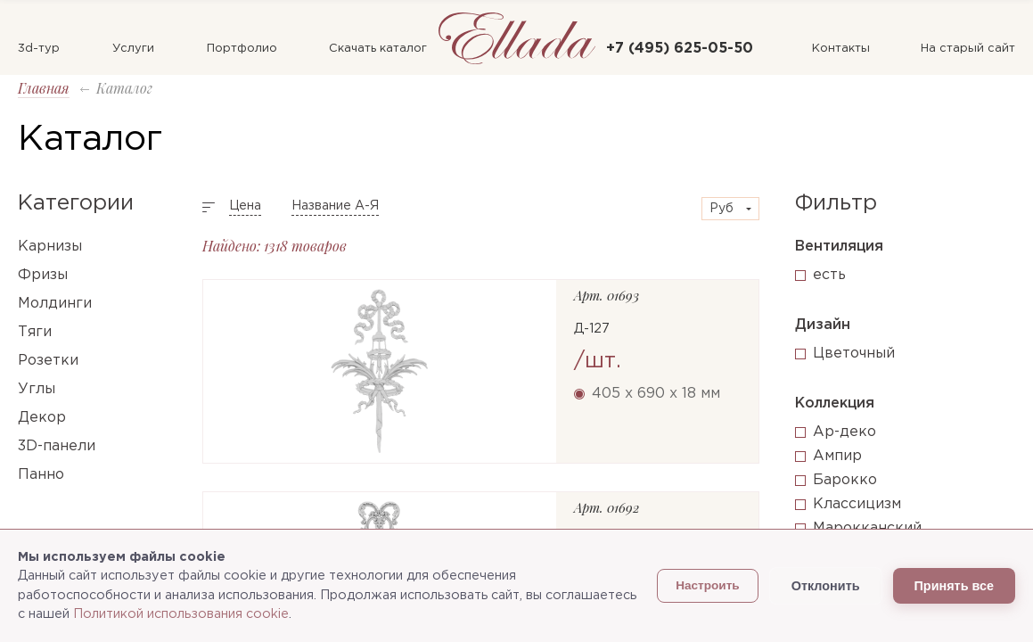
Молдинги (55, 303)
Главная (44, 87)
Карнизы (50, 246)
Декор (42, 417)
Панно (41, 475)
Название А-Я (335, 206)
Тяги (35, 332)
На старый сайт (968, 49)
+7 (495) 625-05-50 (679, 48)
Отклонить (825, 586)
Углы (36, 389)
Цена (245, 206)
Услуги (133, 49)
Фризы (43, 275)
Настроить (708, 585)
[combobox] (730, 208)
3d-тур (39, 49)
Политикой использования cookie (181, 614)
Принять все (954, 586)
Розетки (48, 360)
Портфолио (242, 49)
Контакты (841, 49)
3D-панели (56, 446)
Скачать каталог (378, 49)
